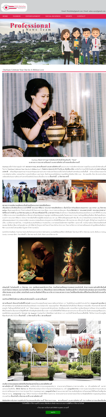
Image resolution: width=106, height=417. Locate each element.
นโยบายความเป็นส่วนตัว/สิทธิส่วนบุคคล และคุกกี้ (53, 407)
